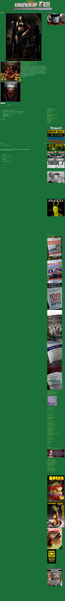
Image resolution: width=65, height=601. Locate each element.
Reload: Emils (4, 159)
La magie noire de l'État (50, 432)
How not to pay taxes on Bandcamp (52, 109)
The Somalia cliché (49, 437)
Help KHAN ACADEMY (50, 391)
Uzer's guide (49, 108)
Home (24, 143)
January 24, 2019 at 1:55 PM (11, 110)
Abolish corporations (50, 414)
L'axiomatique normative (50, 434)
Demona (2, 12)
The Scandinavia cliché (50, 438)
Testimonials (49, 122)
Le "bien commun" (49, 430)
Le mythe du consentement (50, 429)
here (52, 12)
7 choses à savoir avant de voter (51, 424)
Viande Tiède (49, 111)
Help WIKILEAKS (49, 394)
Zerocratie (48, 117)
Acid (39, 69)
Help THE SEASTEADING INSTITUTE (52, 392)
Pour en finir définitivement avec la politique (53, 433)
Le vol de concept (49, 435)
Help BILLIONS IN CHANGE (51, 393)
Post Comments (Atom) (7, 145)
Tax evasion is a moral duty (50, 412)
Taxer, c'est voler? (49, 119)
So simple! (48, 444)
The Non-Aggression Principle (51, 407)
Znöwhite (41, 69)
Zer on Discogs (49, 121)
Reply (3, 117)
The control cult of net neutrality (51, 468)
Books (48, 113)
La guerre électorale (49, 427)
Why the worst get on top (50, 410)
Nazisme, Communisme (50, 431)
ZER (25, 76)
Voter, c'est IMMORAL (50, 426)
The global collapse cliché (50, 439)
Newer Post (2, 143)
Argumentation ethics (50, 408)
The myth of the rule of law (50, 459)
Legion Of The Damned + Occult (7, 161)
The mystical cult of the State (51, 469)
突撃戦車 (3, 154)
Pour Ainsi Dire (49, 112)
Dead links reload (49, 110)
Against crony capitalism (50, 415)
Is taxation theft (49, 441)
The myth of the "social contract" (51, 461)
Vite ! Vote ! (48, 425)
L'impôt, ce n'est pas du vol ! (51, 428)
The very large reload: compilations (7, 156)
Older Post (45, 143)
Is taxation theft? (49, 120)
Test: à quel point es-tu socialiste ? (52, 118)
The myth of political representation (51, 460)
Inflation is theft (49, 442)
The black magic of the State (51, 470)
